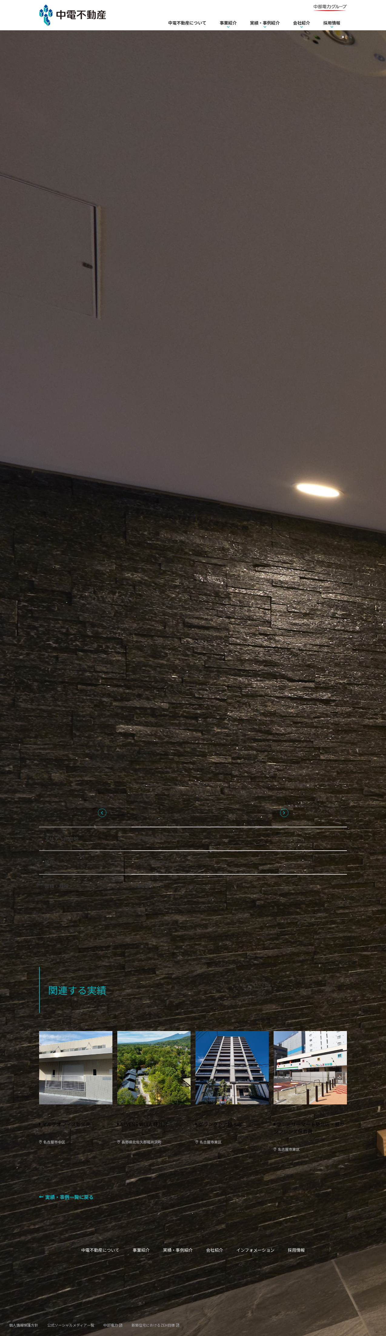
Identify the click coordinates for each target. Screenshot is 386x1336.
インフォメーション (255, 1250)
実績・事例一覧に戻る (69, 1196)
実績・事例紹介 (265, 23)
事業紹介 (228, 23)
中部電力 (110, 1325)
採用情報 (331, 23)
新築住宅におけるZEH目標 (153, 1325)
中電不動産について (187, 23)
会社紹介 (301, 23)
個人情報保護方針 (23, 1325)
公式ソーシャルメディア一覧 (70, 1325)
